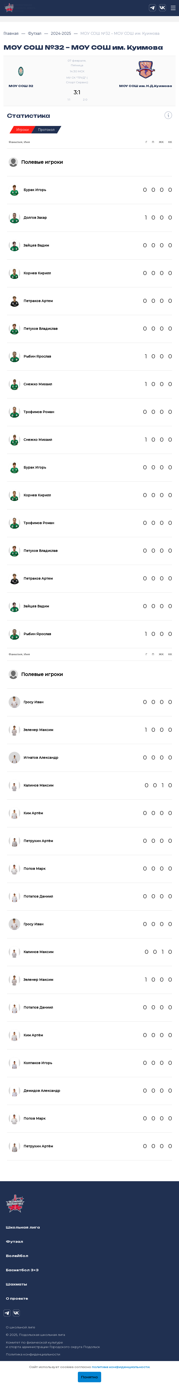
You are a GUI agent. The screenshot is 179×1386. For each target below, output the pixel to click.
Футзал (35, 33)
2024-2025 (61, 33)
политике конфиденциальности (120, 1367)
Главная (11, 33)
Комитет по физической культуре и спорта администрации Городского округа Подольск (53, 1344)
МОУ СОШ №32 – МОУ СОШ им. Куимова (119, 33)
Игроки (22, 130)
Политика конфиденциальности (33, 1354)
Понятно (89, 1377)
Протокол (46, 130)
